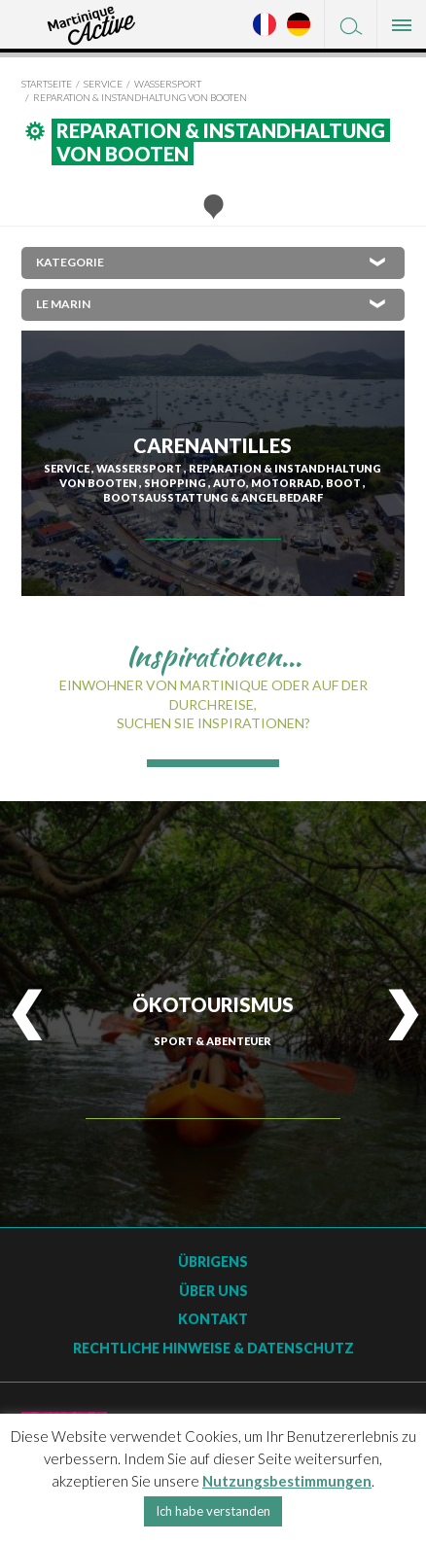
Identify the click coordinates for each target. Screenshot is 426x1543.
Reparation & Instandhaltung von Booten (140, 97)
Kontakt (213, 1319)
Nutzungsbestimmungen (287, 1481)
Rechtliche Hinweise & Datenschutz (213, 1348)
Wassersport (167, 83)
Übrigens (213, 1261)
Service (103, 83)
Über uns (213, 1290)
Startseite (46, 83)
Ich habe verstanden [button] (213, 1511)
